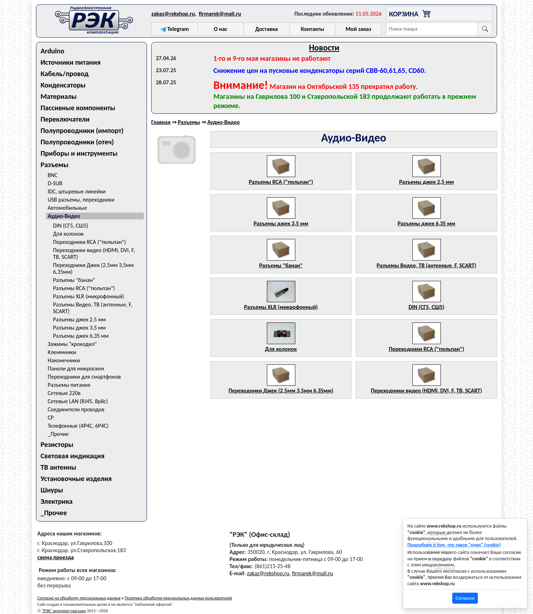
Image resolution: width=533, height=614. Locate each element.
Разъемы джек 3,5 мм (79, 327)
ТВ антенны (58, 467)
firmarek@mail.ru (220, 13)
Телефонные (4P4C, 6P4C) (78, 425)
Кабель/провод (65, 73)
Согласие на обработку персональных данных (79, 598)
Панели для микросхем (76, 368)
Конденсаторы (63, 85)
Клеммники (62, 352)
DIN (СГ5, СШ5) (70, 225)
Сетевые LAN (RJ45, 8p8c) (78, 401)
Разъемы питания (69, 384)
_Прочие (58, 434)
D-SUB (55, 183)
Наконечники (64, 360)
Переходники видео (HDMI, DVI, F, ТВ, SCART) (94, 253)
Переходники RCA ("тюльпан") (89, 242)
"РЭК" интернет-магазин (64, 610)
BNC (53, 175)
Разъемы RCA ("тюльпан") (84, 288)
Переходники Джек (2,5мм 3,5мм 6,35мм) (93, 268)
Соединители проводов (76, 409)
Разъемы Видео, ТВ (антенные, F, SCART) (92, 308)
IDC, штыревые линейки (77, 191)
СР (51, 417)
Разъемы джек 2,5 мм (79, 319)
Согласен (464, 598)
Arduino (52, 51)
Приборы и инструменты (79, 153)
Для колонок (68, 233)
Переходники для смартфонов (84, 376)
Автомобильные (67, 207)
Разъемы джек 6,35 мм (81, 335)
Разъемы (55, 164)
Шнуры (52, 490)
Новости (324, 47)
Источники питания (71, 62)
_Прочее (54, 512)
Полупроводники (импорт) (82, 130)
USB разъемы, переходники (81, 199)
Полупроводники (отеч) (77, 142)
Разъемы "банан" (74, 280)
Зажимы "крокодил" (72, 344)
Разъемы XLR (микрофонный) (88, 296)
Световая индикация (73, 456)
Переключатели (65, 119)
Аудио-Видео (64, 216)
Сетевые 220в (64, 393)
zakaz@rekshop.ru (173, 13)
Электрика (57, 501)
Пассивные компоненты (78, 107)
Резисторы (57, 444)
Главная (160, 122)
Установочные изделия (76, 478)
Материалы (59, 96)
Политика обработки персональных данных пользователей (178, 598)
